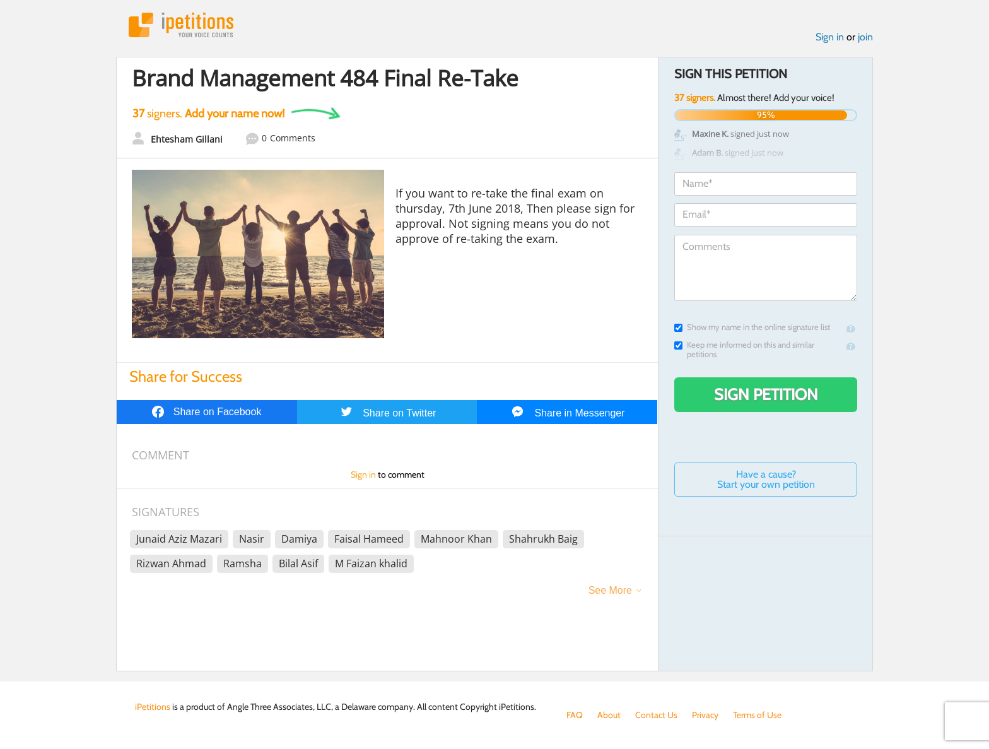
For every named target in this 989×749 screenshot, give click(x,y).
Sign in (830, 37)
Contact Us (656, 715)
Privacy (705, 715)
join (865, 37)
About (609, 715)
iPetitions (181, 25)
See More (610, 590)
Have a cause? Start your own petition (766, 479)
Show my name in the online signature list (752, 327)
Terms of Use (757, 715)
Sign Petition (766, 394)
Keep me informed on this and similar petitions (744, 349)
